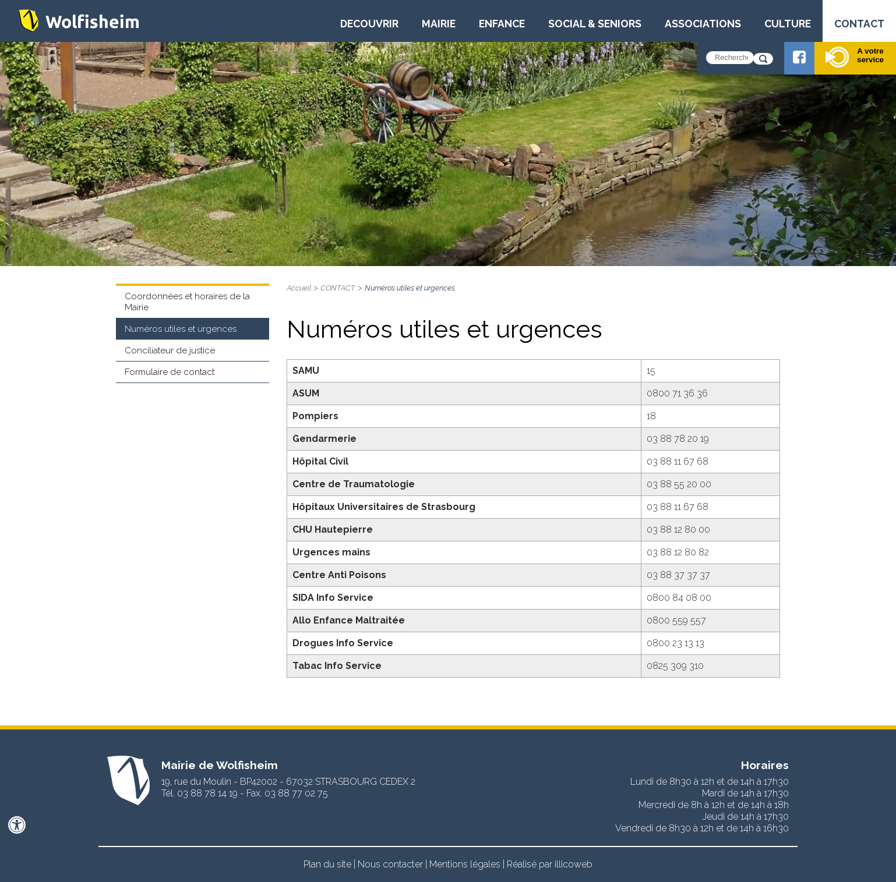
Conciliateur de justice (170, 350)
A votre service (855, 57)
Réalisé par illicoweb (549, 864)
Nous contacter (390, 864)
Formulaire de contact (169, 372)
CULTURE (787, 23)
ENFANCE (502, 23)
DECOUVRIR (369, 23)
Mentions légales (464, 864)
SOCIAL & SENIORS (594, 23)
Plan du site (327, 864)
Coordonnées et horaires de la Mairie (187, 302)
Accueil (299, 288)
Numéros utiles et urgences (181, 329)
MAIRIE (439, 23)
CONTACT (859, 23)
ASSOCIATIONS (703, 23)
